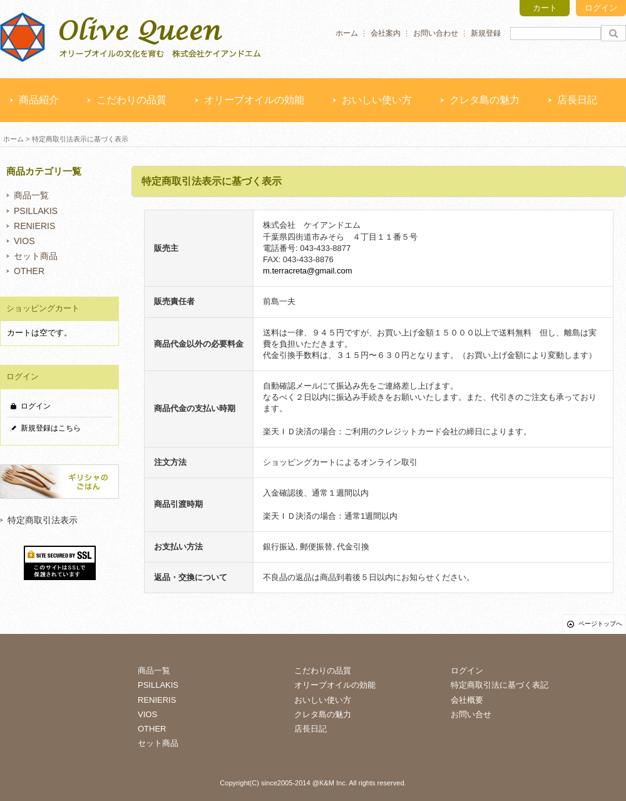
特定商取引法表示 (43, 520)
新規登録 (486, 33)
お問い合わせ (435, 33)
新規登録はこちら (51, 428)
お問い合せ (471, 714)
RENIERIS (34, 226)
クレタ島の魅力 (484, 99)
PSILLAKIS (36, 211)
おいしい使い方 (377, 99)
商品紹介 (39, 99)
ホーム (347, 33)
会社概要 (467, 700)
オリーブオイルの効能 (254, 99)
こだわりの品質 (131, 99)
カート (545, 8)
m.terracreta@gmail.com (307, 270)
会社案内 (386, 33)
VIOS (24, 241)
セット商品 (36, 256)
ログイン (601, 8)
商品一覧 (31, 195)
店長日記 (577, 99)
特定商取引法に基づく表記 (499, 685)
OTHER (29, 271)
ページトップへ (600, 623)
